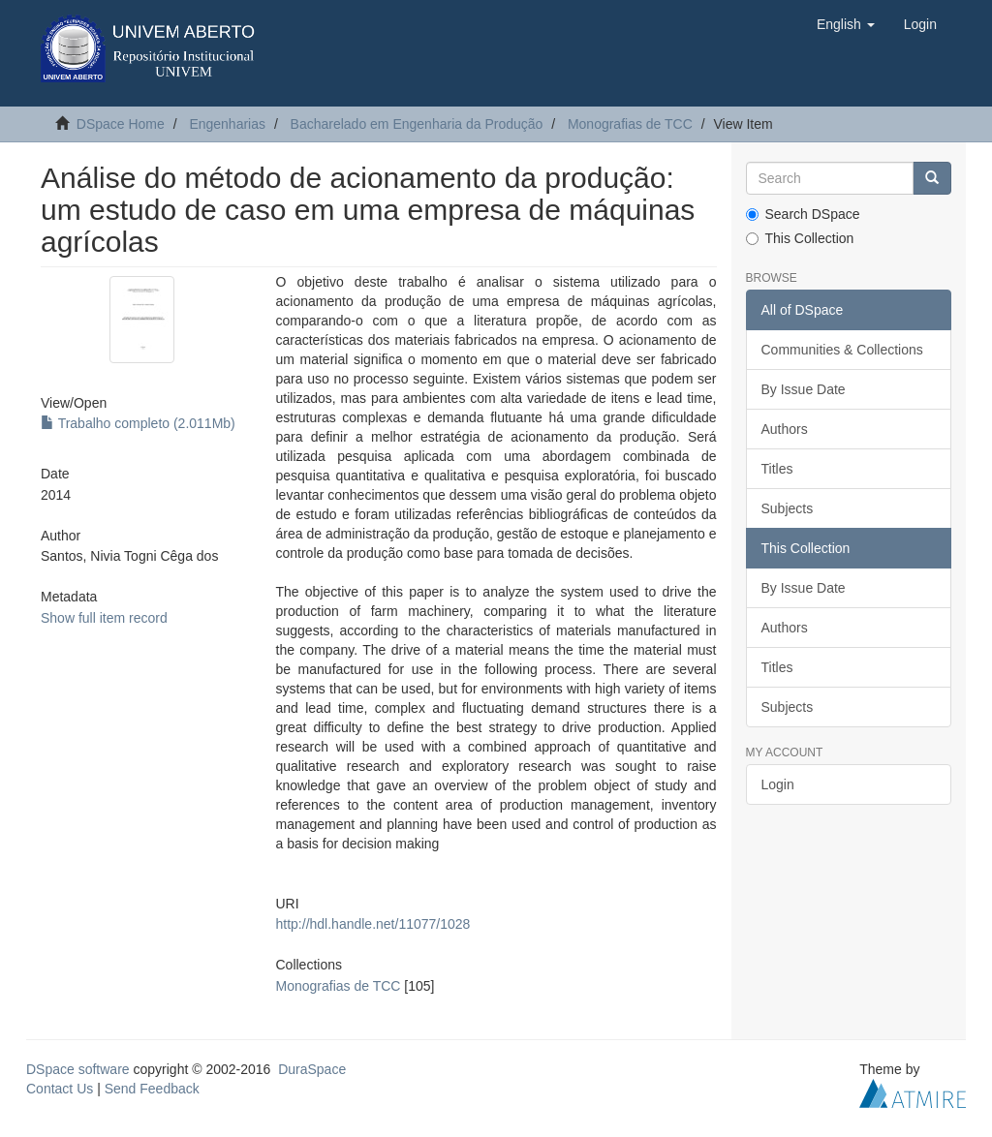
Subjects (787, 508)
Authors (784, 429)
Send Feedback (152, 1088)
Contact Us (59, 1088)
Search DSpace (803, 214)
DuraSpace (312, 1069)
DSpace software (78, 1069)
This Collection (800, 238)
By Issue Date (803, 389)
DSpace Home (121, 124)
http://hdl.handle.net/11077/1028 (373, 924)
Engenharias (227, 124)
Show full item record (104, 618)
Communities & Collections (842, 349)
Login (777, 784)
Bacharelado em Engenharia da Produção (417, 124)
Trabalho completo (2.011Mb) (138, 423)
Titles (777, 468)
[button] (845, 24)
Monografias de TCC (630, 124)
